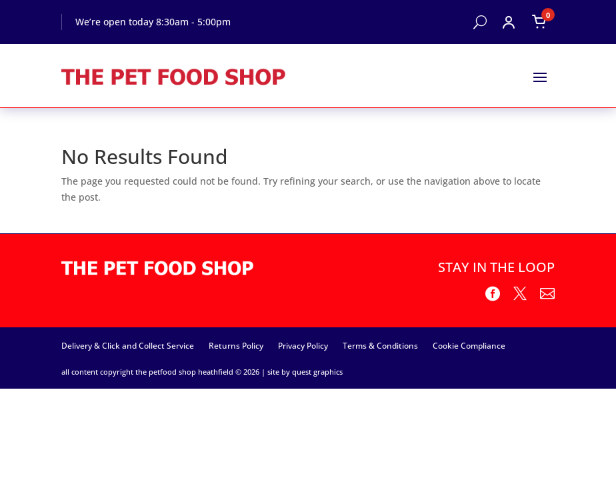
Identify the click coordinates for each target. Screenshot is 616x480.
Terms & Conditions (380, 345)
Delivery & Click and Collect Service (127, 345)
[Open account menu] (508, 22)
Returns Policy (236, 345)
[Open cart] (539, 22)
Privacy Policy (303, 345)
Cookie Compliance (469, 345)
